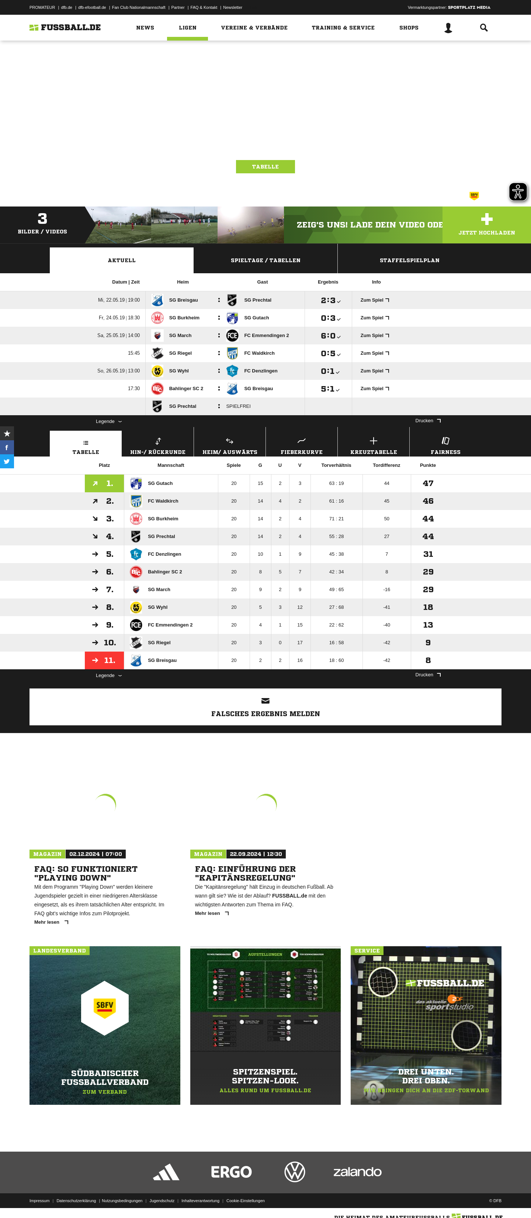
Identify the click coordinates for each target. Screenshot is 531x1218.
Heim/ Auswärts (230, 445)
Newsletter (232, 7)
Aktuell (122, 260)
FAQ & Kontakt (204, 7)
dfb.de (66, 7)
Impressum (39, 1200)
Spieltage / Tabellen (266, 260)
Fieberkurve (302, 445)
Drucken (428, 420)
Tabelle (265, 166)
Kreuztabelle (373, 445)
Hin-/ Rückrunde (158, 445)
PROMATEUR (42, 7)
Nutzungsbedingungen (122, 1200)
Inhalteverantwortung (200, 1200)
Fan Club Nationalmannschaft (139, 7)
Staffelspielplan (410, 260)
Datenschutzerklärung (76, 1200)
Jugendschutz (161, 1200)
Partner (178, 7)
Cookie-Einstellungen (245, 1200)
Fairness (445, 445)
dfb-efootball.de (92, 7)
